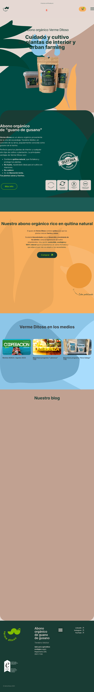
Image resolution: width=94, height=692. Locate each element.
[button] (60, 630)
